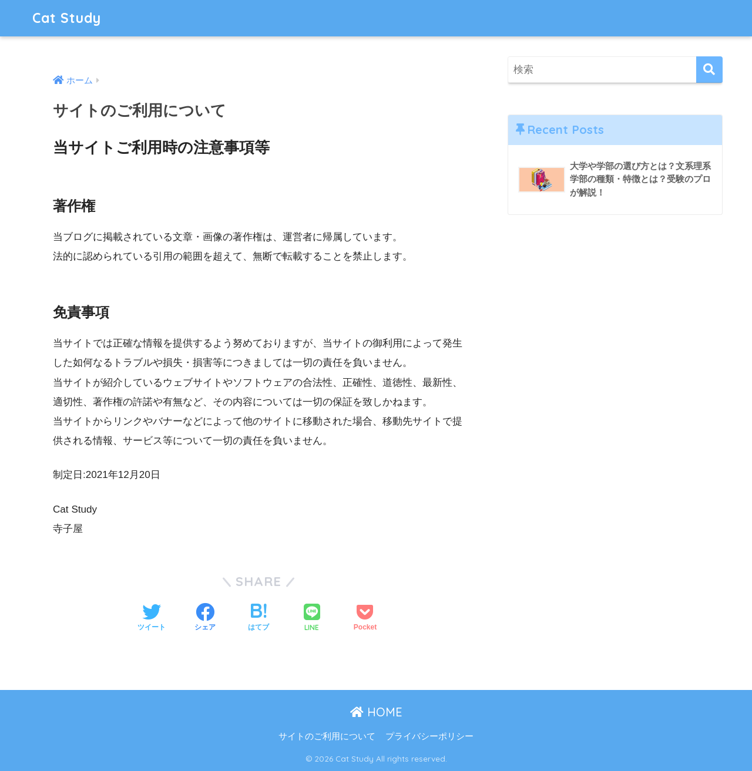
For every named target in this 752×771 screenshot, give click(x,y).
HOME (376, 712)
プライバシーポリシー (429, 736)
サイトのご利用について (326, 736)
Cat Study (66, 17)
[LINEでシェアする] (312, 618)
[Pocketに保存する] (365, 618)
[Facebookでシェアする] (205, 618)
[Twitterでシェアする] (151, 618)
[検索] (709, 69)
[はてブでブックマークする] (258, 618)
